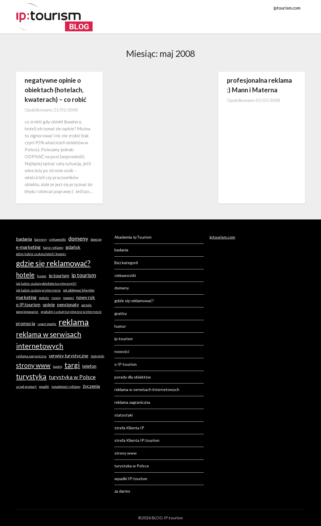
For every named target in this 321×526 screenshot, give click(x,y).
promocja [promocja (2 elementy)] (25, 323)
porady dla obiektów (132, 376)
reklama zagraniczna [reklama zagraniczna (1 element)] (31, 356)
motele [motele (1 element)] (44, 298)
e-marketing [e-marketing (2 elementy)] (28, 247)
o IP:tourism (125, 364)
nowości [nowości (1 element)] (68, 298)
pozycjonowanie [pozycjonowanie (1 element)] (27, 312)
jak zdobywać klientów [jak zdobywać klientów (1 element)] (78, 290)
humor (120, 326)
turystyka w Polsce (131, 465)
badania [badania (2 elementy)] (24, 239)
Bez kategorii (126, 262)
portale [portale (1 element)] (86, 305)
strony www (125, 453)
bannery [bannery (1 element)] (40, 239)
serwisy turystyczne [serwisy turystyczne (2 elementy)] (68, 355)
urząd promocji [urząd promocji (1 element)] (26, 386)
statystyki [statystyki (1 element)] (97, 356)
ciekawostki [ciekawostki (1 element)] (57, 239)
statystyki (123, 414)
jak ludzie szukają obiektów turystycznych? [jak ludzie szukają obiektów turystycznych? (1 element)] (46, 283)
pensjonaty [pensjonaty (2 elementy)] (68, 304)
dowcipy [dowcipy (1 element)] (96, 239)
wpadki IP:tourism (130, 478)
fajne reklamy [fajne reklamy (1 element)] (53, 247)
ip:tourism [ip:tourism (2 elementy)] (59, 275)
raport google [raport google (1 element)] (46, 324)
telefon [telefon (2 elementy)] (89, 366)
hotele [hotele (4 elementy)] (25, 275)
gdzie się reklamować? (134, 300)
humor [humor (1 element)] (41, 276)
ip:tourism (123, 338)
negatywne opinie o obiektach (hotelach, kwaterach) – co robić (55, 89)
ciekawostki (125, 275)
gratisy (120, 313)
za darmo (122, 491)
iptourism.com (286, 7)
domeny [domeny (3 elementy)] (78, 238)
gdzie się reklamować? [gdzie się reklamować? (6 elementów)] (53, 263)
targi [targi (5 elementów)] (72, 365)
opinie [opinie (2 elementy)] (49, 304)
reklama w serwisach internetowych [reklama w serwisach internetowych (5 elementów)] (48, 340)
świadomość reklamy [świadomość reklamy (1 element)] (65, 386)
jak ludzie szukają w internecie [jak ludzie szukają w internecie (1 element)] (38, 290)
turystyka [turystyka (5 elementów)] (31, 376)
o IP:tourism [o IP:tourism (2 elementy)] (28, 304)
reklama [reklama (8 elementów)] (74, 322)
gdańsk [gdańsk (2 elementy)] (73, 247)
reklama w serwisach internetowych (146, 389)
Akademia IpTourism (133, 237)
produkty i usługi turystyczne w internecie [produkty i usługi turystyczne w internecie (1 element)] (71, 312)
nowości (121, 351)
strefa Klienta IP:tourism (136, 440)
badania (121, 249)
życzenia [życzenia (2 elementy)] (91, 386)
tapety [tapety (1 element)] (57, 366)
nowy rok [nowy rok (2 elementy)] (85, 297)
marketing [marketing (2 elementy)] (26, 297)
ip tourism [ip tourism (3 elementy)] (83, 275)
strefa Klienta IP (129, 427)
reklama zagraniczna (132, 402)
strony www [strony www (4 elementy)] (33, 365)
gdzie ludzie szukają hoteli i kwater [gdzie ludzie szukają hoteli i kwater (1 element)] (41, 254)
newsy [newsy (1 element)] (56, 298)
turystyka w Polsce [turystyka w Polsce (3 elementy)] (72, 377)
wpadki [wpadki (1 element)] (44, 386)
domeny (121, 287)
